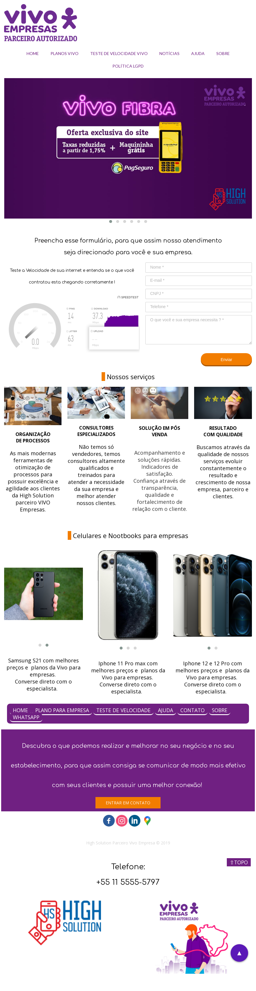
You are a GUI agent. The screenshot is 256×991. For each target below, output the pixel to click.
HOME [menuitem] (33, 53)
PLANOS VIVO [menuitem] (64, 53)
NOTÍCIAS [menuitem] (169, 53)
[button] (110, 221)
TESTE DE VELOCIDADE (123, 710)
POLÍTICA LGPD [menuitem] (128, 65)
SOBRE (219, 710)
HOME (20, 710)
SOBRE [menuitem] (223, 53)
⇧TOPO (239, 862)
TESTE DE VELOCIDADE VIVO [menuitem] (119, 53)
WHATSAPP (26, 717)
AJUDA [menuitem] (198, 53)
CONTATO (192, 710)
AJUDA (165, 710)
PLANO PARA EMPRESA (62, 710)
